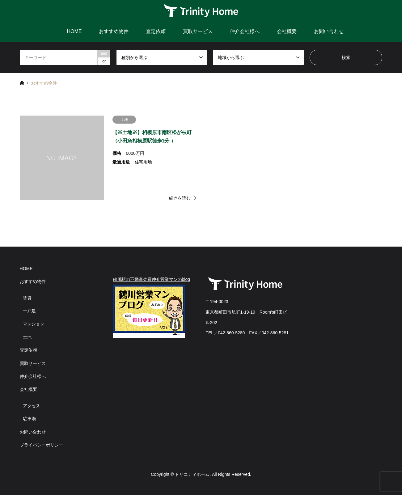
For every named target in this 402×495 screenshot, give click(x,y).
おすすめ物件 (114, 31)
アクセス (31, 405)
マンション (33, 323)
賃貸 (27, 297)
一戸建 (29, 310)
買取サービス (198, 31)
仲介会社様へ (245, 31)
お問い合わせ (329, 31)
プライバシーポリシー (41, 444)
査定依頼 (156, 31)
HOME (74, 31)
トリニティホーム (192, 474)
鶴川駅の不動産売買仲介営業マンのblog (151, 279)
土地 (27, 337)
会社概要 (287, 31)
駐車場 (29, 418)
